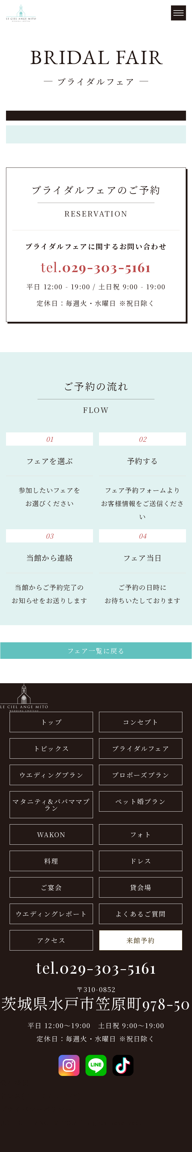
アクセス (51, 940)
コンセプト (141, 722)
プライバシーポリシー (36, 1109)
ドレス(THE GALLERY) (40, 1095)
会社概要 (14, 1082)
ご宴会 (51, 887)
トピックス (51, 748)
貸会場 (141, 887)
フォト (141, 834)
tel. (96, 266)
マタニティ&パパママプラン (51, 805)
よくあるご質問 (140, 913)
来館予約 (140, 940)
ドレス (141, 860)
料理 (51, 860)
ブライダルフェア (141, 748)
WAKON (51, 834)
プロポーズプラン (141, 774)
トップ (51, 722)
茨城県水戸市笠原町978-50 (95, 1003)
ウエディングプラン (51, 774)
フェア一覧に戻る (96, 650)
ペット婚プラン (140, 801)
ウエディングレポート (51, 913)
